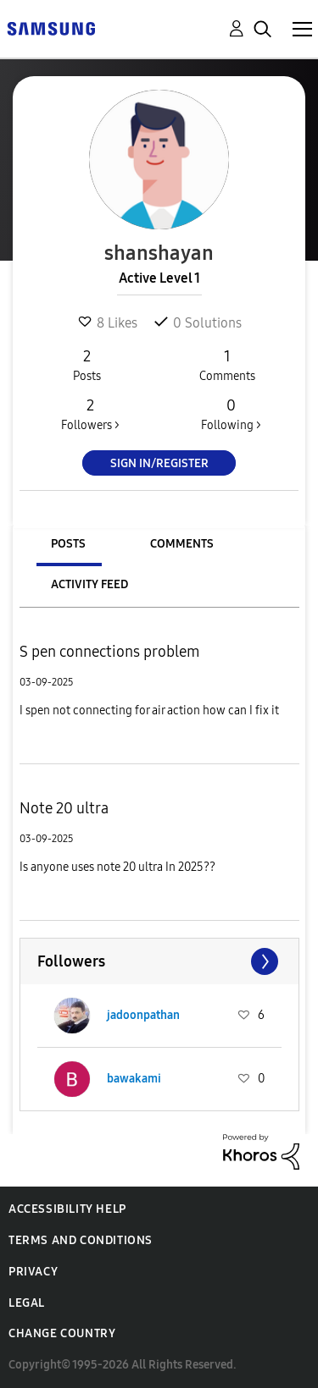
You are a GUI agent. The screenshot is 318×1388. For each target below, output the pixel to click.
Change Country (61, 1333)
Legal (26, 1303)
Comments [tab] (182, 544)
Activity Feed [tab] (89, 584)
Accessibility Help (67, 1209)
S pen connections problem (110, 651)
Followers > (90, 413)
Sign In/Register (159, 463)
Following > (230, 413)
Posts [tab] (68, 544)
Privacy (33, 1271)
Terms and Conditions (80, 1240)
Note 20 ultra (64, 808)
